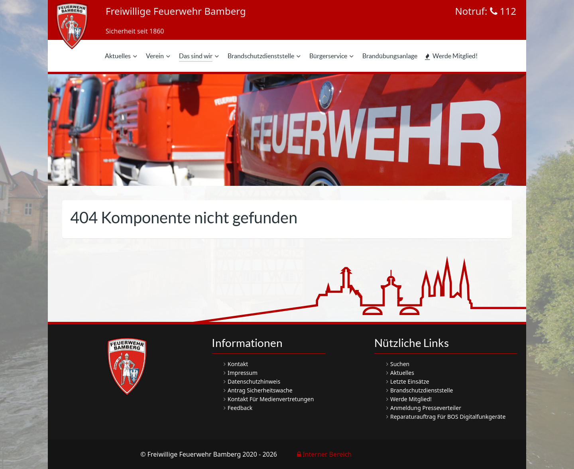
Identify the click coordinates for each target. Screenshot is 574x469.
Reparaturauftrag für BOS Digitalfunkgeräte (447, 416)
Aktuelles (402, 372)
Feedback (240, 408)
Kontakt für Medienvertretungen (271, 399)
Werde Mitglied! (411, 399)
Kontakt (238, 364)
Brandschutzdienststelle (421, 390)
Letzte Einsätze (409, 381)
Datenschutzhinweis (254, 381)
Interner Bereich (324, 454)
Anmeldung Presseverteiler (425, 408)
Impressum (243, 372)
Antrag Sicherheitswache (260, 390)
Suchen (399, 364)
